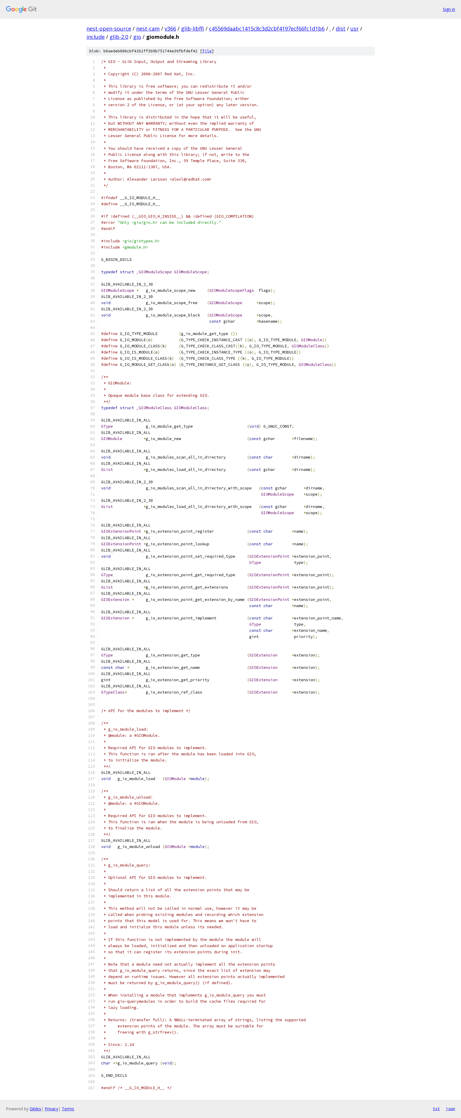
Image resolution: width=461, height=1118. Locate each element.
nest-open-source (108, 28)
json (450, 1108)
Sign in (449, 9)
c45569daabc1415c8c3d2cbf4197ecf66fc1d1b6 (267, 28)
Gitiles (35, 1109)
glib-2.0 (119, 36)
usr (354, 28)
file (207, 51)
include (95, 36)
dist (340, 28)
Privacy (51, 1109)
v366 (170, 28)
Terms (68, 1109)
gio (137, 36)
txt (436, 1108)
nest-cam (148, 28)
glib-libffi (192, 28)
